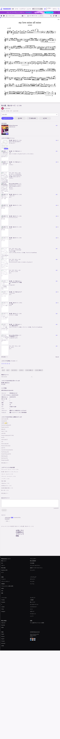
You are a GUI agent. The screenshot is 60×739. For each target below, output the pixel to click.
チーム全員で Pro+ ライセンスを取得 (37, 622)
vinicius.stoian (8, 517)
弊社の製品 (3, 567)
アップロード (47, 9)
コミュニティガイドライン (35, 565)
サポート (3, 565)
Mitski (2, 429)
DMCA (2, 588)
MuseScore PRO (4, 570)
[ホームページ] (6, 9)
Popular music (4, 427)
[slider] (0, 17)
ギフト (2, 572)
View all (57, 356)
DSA (2, 590)
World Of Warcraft (5, 453)
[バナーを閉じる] (57, 12)
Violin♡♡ (3, 431)
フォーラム (32, 583)
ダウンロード (32, 579)
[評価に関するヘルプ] (17, 361)
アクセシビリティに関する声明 (7, 586)
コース (31, 609)
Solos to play (3, 443)
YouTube (3, 599)
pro (12, 517)
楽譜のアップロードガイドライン (36, 567)
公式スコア (32, 611)
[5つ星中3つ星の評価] (6, 363)
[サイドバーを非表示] (32, 376)
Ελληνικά (3, 643)
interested (3, 420)
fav (2, 437)
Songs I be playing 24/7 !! (6, 435)
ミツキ (4, 384)
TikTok (2, 609)
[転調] (29, 16)
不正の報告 (32, 563)
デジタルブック (33, 613)
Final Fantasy (4, 451)
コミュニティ (32, 570)
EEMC (2, 627)
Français (3, 641)
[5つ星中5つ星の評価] (9, 363)
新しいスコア (32, 602)
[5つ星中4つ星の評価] (7, 363)
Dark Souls (3, 458)
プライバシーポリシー (5, 581)
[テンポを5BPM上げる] (42, 16)
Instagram (3, 611)
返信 (6, 521)
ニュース (31, 616)
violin (2, 433)
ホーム (2, 526)
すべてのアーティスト (34, 604)
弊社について (3, 560)
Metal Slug (3, 456)
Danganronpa (4, 460)
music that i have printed (6, 449)
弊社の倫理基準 (33, 560)
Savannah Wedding (5, 425)
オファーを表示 (49, 12)
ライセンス (3, 579)
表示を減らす (4, 462)
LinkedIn (2, 606)
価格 (2, 593)
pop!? (2, 447)
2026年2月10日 (17, 517)
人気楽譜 (31, 599)
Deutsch (2, 636)
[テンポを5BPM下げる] (39, 16)
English (2, 634)
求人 (2, 563)
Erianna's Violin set (5, 445)
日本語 (2, 645)
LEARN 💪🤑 (4, 423)
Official (6, 148)
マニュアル (32, 581)
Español (2, 638)
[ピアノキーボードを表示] (53, 16)
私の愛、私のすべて (5, 382)
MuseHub (3, 625)
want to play (3, 418)
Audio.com (3, 622)
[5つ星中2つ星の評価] (4, 363)
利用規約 (3, 583)
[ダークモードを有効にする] (51, 16)
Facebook (3, 602)
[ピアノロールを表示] (56, 16)
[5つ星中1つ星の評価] (2, 363)
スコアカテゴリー (33, 606)
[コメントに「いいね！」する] (9, 521)
